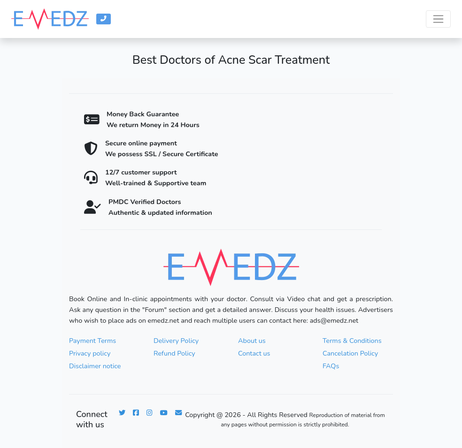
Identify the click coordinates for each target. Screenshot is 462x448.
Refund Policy (174, 353)
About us (252, 340)
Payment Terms (92, 340)
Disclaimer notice (95, 366)
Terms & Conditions (352, 340)
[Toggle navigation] (438, 19)
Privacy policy (89, 353)
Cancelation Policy (350, 353)
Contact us (254, 353)
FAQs (331, 366)
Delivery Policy (176, 340)
